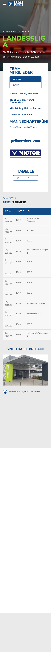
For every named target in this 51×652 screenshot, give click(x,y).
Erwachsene (21, 31)
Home (6, 31)
